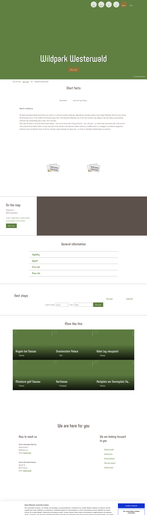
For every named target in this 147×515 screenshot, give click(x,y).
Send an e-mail (109, 449)
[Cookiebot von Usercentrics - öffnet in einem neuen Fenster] (12, 511)
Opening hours (108, 467)
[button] (94, 4)
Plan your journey (109, 463)
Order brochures (109, 458)
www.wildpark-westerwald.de (15, 220)
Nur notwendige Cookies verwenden (131, 501)
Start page (25, 81)
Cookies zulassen (131, 495)
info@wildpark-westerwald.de (20, 218)
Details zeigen (29, 511)
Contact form (108, 454)
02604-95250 (27, 470)
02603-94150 (27, 453)
